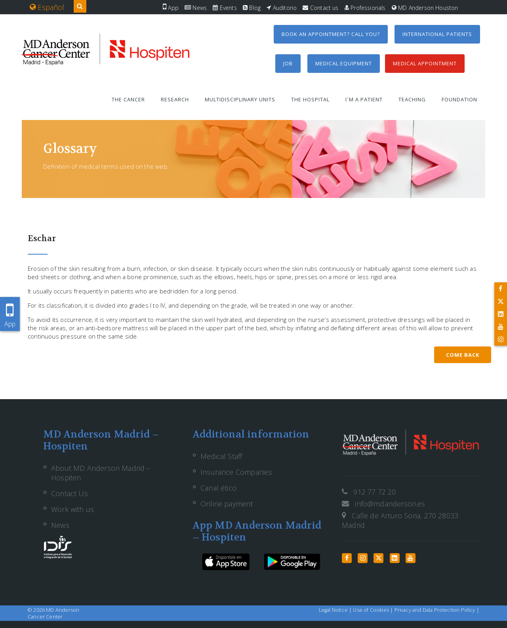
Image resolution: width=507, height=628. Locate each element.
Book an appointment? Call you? (331, 34)
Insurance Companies (236, 472)
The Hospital (310, 99)
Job (288, 63)
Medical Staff (221, 456)
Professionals (365, 7)
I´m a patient (364, 99)
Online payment (226, 503)
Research (175, 99)
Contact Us (69, 493)
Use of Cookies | (373, 610)
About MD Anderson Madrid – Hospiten (101, 472)
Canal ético (218, 488)
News (196, 7)
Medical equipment (343, 63)
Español (47, 7)
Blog (252, 7)
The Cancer (128, 99)
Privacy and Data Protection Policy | (437, 610)
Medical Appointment (425, 63)
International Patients (437, 34)
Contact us (320, 7)
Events (224, 7)
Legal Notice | (336, 610)
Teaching (412, 99)
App (171, 7)
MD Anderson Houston (425, 7)
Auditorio (282, 7)
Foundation (459, 99)
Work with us (72, 509)
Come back (462, 354)
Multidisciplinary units (240, 99)
